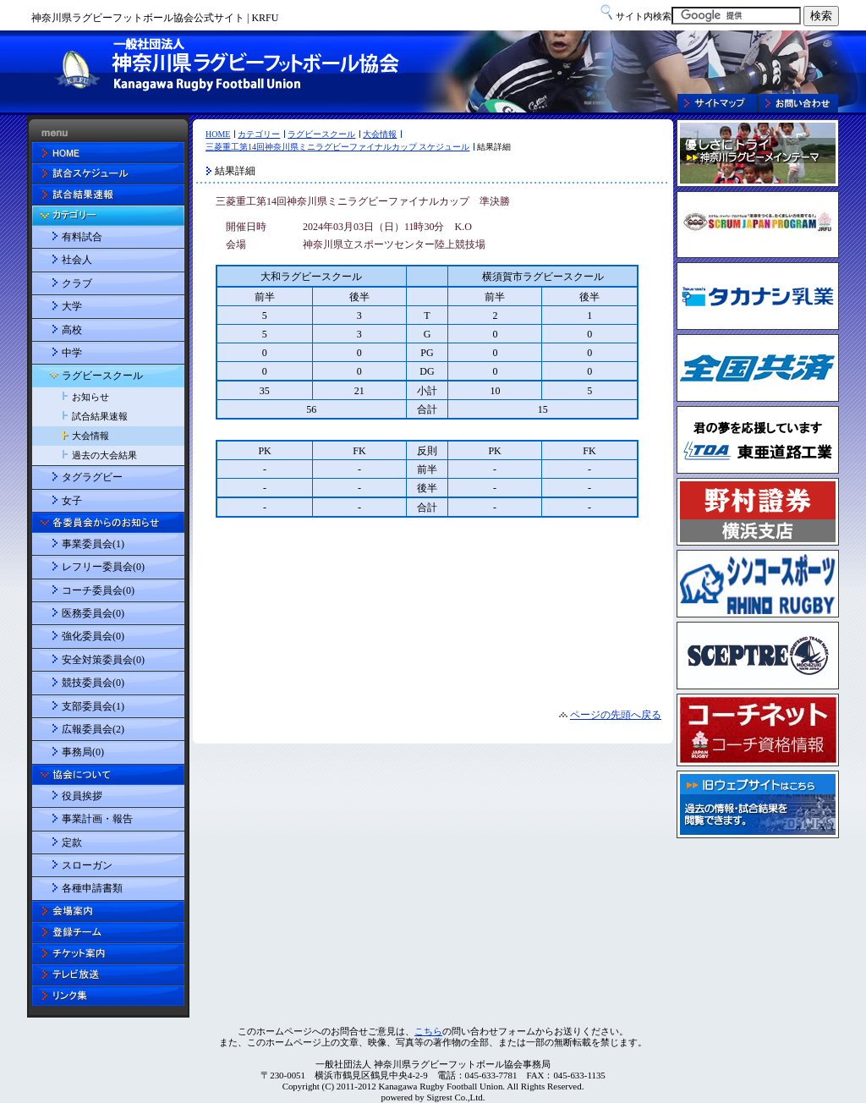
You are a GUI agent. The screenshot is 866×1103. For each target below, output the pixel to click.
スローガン (87, 865)
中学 (72, 353)
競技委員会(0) (93, 683)
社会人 (77, 260)
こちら (428, 1031)
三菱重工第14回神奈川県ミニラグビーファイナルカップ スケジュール (337, 146)
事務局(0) (83, 752)
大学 (72, 306)
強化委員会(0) (93, 636)
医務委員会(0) (93, 613)
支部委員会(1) (93, 706)
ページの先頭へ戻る (615, 715)
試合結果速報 (100, 416)
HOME (218, 134)
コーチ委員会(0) (98, 590)
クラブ (77, 283)
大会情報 (380, 134)
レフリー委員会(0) (103, 567)
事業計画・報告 (97, 819)
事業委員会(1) (93, 544)
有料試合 (82, 237)
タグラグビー (92, 477)
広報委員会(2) (93, 729)
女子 (72, 501)
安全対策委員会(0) (103, 660)
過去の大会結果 (104, 455)
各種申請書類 (92, 888)
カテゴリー (259, 134)
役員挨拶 (82, 796)
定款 (72, 842)
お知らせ (90, 397)
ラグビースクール (321, 134)
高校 (72, 330)
